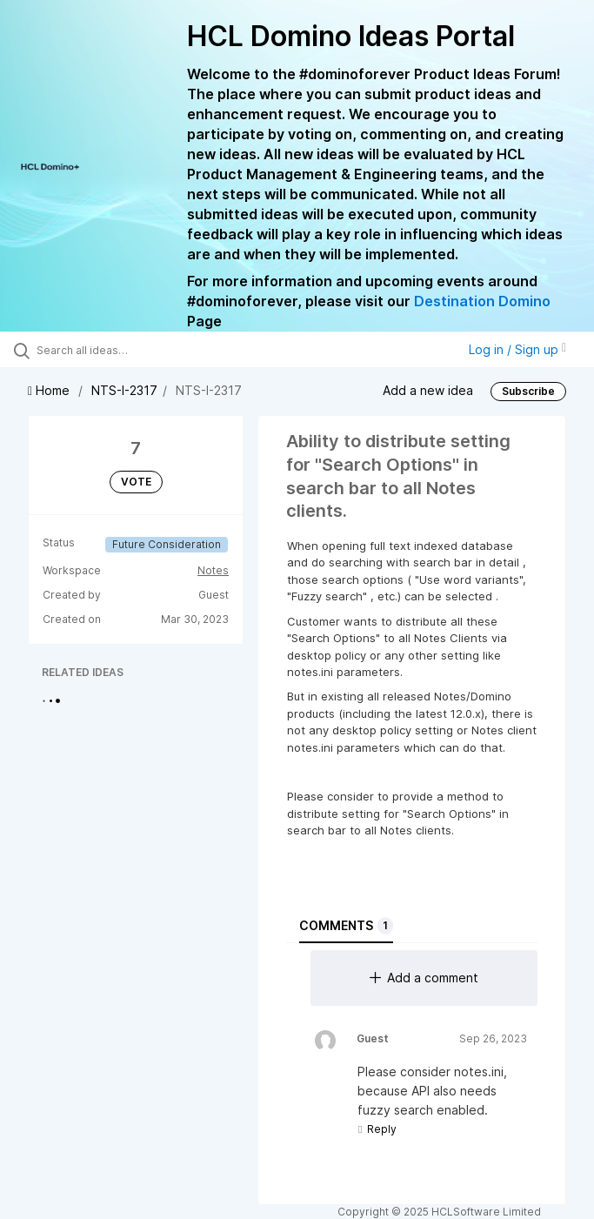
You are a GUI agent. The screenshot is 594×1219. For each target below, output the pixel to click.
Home (50, 390)
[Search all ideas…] (117, 349)
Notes (213, 570)
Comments (346, 925)
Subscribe (528, 391)
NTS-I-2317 (124, 390)
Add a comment (424, 977)
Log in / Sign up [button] (517, 349)
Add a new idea (428, 390)
